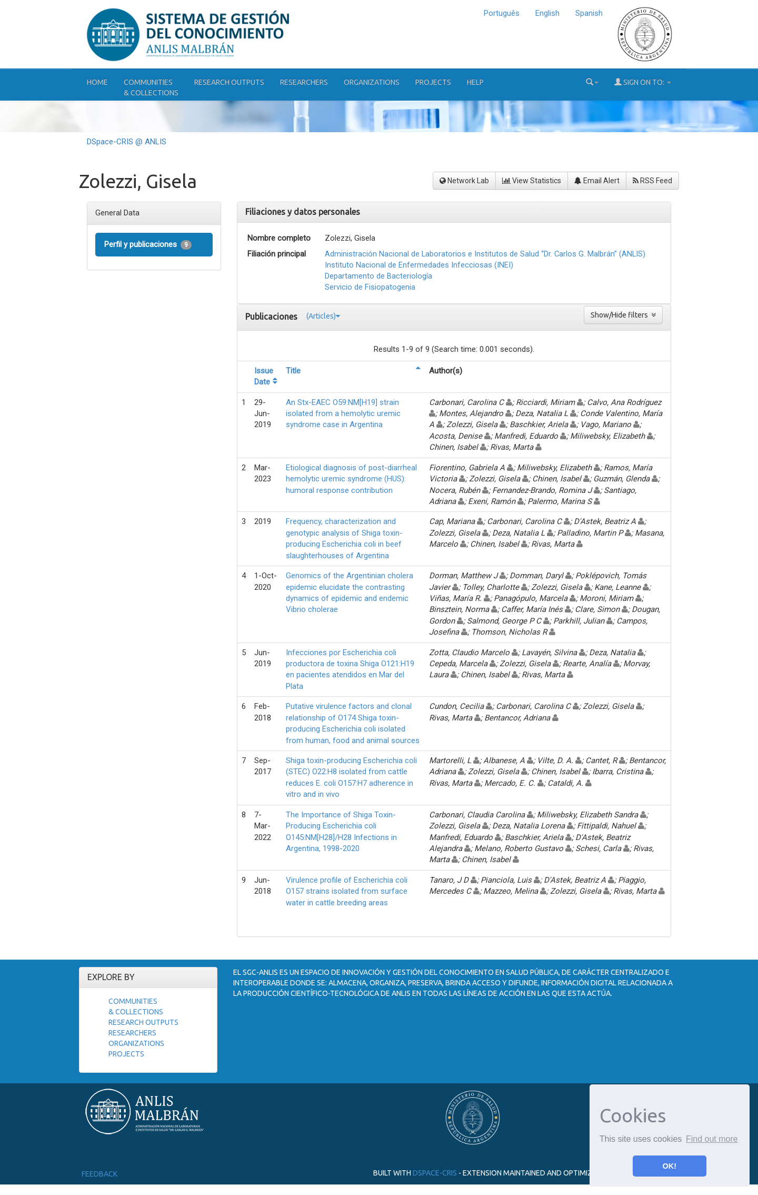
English (547, 13)
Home (97, 82)
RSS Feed (652, 180)
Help (475, 82)
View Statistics (531, 180)
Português (502, 13)
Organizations (372, 82)
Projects (433, 82)
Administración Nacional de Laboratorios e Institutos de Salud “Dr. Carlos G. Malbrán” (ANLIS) (485, 254)
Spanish (589, 13)
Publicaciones (272, 316)
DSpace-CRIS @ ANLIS (126, 141)
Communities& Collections (151, 87)
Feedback (99, 1174)
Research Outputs (229, 82)
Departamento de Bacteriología (378, 276)
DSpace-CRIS (435, 1172)
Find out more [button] (712, 1138)
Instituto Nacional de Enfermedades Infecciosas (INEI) (419, 265)
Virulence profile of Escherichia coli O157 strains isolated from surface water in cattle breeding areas (346, 891)
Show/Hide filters (623, 315)
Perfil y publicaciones (148, 245)
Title (293, 371)
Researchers (304, 82)
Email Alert (597, 180)
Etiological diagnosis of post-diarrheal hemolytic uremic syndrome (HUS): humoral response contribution (351, 479)
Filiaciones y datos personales (302, 211)
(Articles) (323, 316)
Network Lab (464, 180)
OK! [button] (669, 1166)
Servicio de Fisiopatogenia (370, 287)
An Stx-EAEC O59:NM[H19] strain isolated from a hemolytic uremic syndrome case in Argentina (343, 414)
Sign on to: (642, 81)
